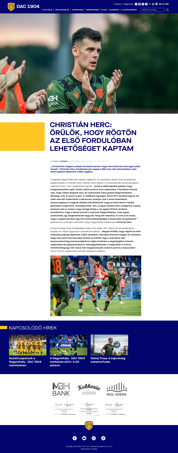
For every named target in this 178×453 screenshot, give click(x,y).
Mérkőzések (92, 10)
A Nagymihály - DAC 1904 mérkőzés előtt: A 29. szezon (67, 362)
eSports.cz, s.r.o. (106, 446)
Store (118, 4)
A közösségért (129, 10)
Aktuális (47, 10)
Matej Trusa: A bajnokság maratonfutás (108, 360)
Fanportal (128, 4)
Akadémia (114, 10)
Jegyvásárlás (62, 10)
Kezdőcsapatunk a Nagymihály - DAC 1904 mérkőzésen (25, 362)
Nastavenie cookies (89, 449)
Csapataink (77, 10)
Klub (104, 10)
